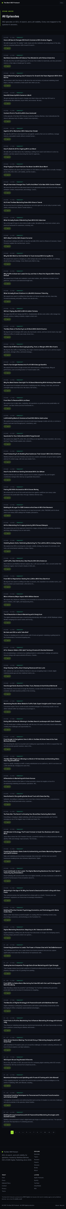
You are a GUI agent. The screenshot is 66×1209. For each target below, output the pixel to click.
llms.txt (62, 1205)
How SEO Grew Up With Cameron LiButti (17, 95)
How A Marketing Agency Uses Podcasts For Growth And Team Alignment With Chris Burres (33, 76)
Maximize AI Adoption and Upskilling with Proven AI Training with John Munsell (31, 1077)
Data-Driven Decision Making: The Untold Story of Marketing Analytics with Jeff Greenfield (32, 1041)
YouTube (36, 1183)
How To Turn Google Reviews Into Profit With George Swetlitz (25, 365)
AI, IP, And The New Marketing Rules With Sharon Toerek (23, 202)
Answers (36, 1159)
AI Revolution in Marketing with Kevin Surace (19, 778)
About (36, 1170)
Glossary (36, 1165)
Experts (36, 1162)
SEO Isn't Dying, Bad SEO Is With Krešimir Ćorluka (21, 311)
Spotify (36, 1180)
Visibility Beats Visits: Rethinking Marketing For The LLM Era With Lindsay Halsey (32, 543)
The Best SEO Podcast (11, 3)
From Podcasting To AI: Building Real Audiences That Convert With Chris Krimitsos (32, 454)
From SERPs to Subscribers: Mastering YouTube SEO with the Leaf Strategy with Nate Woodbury (32, 984)
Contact (4, 1186)
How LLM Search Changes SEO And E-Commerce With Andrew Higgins (28, 40)
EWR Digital (26, 1197)
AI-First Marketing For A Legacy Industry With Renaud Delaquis (26, 525)
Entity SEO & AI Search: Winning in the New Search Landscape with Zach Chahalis (32, 721)
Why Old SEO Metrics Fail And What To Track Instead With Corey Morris (28, 256)
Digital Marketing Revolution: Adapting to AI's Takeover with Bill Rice (28, 930)
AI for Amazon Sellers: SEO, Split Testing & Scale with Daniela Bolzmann (28, 650)
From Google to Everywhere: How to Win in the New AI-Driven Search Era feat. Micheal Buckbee (31, 740)
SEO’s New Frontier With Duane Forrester (18, 238)
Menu (61, 2)
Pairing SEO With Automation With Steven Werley (21, 489)
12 (53, 1132)
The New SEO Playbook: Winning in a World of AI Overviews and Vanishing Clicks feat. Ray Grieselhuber (31, 760)
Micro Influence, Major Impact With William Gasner (21, 596)
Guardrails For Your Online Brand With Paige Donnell (22, 436)
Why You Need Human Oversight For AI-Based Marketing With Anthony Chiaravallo (32, 382)
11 (49, 1132)
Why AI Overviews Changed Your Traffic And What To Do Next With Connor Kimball (32, 184)
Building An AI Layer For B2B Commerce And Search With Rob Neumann (28, 507)
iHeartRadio (37, 1186)
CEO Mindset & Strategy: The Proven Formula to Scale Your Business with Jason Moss (31, 833)
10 (45, 1132)
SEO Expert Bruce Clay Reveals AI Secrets (18, 1060)
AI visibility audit (17, 1199)
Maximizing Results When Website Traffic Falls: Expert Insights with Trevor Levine (32, 704)
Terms (4, 1191)
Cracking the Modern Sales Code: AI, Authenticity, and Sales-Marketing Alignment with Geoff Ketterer (32, 852)
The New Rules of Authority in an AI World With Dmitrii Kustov (25, 329)
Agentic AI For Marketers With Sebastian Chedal (21, 131)
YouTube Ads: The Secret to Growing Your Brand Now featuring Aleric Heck (30, 814)
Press (3, 1180)
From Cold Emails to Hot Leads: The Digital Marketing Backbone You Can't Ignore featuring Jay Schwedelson (32, 872)
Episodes (37, 1154)
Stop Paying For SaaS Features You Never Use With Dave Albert (26, 167)
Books (36, 1167)
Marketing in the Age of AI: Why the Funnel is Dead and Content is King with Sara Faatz (32, 891)
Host (3, 1177)
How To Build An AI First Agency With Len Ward (20, 149)
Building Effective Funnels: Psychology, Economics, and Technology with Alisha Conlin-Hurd (31, 911)
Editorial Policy (6, 1183)
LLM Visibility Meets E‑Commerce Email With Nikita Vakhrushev (26, 418)
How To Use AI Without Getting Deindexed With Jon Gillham (24, 472)
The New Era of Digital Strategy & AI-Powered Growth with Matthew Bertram (31, 1003)
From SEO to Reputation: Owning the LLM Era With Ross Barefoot (27, 579)
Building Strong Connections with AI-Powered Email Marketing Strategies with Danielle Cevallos (31, 1116)
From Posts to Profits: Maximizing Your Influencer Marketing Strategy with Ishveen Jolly (33, 1021)
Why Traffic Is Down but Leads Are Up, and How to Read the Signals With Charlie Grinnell (32, 274)
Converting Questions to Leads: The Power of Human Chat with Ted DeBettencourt (33, 947)
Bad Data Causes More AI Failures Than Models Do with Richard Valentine (29, 58)
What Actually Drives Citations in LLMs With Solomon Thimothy (26, 293)
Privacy (4, 1188)
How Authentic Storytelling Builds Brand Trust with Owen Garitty (26, 796)
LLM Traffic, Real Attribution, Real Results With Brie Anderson (25, 561)
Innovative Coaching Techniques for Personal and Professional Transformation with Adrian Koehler (31, 1096)
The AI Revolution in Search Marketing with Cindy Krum (23, 614)
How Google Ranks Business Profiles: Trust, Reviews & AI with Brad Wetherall (30, 686)
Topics (36, 1157)
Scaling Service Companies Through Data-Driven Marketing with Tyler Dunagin (31, 965)
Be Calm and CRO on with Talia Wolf (16, 632)
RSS (35, 1188)
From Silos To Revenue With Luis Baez (17, 400)
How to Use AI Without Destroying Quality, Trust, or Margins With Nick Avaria (31, 347)
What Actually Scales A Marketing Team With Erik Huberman (25, 220)
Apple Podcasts (39, 1177)
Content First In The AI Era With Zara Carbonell (20, 113)
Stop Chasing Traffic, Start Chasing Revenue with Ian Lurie (24, 668)
